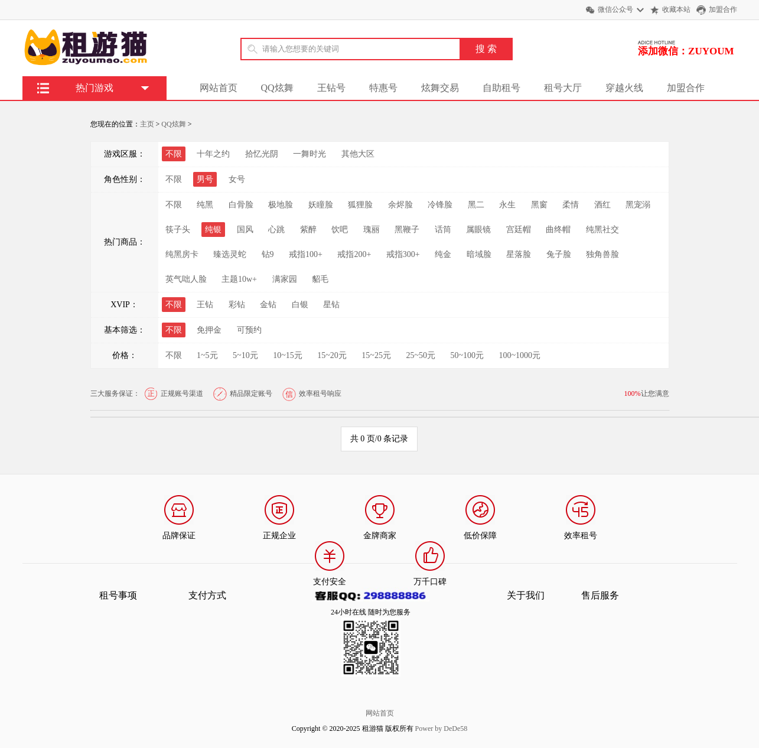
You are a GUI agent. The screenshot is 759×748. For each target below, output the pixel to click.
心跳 (276, 229)
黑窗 (539, 204)
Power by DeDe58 (441, 728)
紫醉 (308, 229)
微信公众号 (615, 9)
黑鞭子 (407, 229)
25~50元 (420, 355)
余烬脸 (400, 204)
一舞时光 (309, 153)
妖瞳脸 (320, 204)
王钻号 (331, 88)
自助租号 (501, 88)
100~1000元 (520, 355)
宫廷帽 (518, 229)
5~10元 (245, 355)
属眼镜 (478, 229)
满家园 (284, 279)
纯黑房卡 (181, 254)
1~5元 (207, 355)
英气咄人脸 (186, 279)
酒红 (602, 204)
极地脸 (280, 204)
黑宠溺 (638, 204)
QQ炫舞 (277, 88)
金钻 (268, 304)
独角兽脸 (602, 254)
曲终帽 (558, 229)
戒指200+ (354, 254)
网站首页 (218, 88)
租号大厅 (563, 88)
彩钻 (237, 304)
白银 (300, 304)
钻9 (268, 254)
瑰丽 (371, 229)
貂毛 (320, 279)
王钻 (205, 304)
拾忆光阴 (261, 153)
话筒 (443, 229)
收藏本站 (676, 9)
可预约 (249, 330)
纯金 (443, 254)
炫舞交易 (440, 88)
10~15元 (287, 355)
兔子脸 (558, 254)
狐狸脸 (360, 204)
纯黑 (205, 204)
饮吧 (339, 229)
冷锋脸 (440, 204)
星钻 (331, 304)
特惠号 (383, 88)
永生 (507, 204)
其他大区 (357, 153)
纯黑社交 (602, 229)
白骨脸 (241, 204)
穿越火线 (624, 88)
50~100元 (467, 355)
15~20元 (332, 355)
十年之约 (213, 153)
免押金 (209, 330)
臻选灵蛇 (229, 254)
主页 (147, 124)
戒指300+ (403, 254)
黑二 (476, 204)
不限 (173, 179)
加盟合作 (723, 9)
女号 (237, 179)
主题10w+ (239, 279)
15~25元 (376, 355)
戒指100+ (306, 254)
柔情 (570, 204)
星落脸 (518, 254)
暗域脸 (479, 254)
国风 (245, 229)
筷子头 (177, 229)
